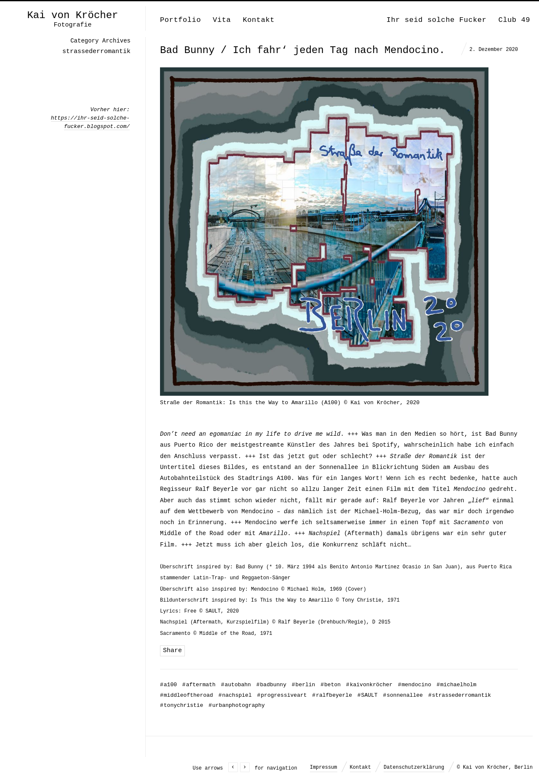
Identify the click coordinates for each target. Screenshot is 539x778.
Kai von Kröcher (72, 15)
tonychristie (181, 705)
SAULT (368, 695)
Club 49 (514, 20)
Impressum (323, 767)
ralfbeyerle (332, 695)
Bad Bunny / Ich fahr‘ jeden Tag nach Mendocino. (302, 50)
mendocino (414, 685)
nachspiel (235, 695)
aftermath (199, 685)
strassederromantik (459, 695)
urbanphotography (236, 705)
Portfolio (180, 20)
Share (172, 650)
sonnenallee (403, 695)
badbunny (271, 685)
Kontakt (259, 20)
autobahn (236, 685)
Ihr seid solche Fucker (437, 20)
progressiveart (282, 695)
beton (330, 685)
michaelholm (457, 685)
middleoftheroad (186, 695)
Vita (222, 20)
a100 (168, 685)
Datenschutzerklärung (414, 767)
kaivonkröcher (369, 685)
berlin (303, 685)
